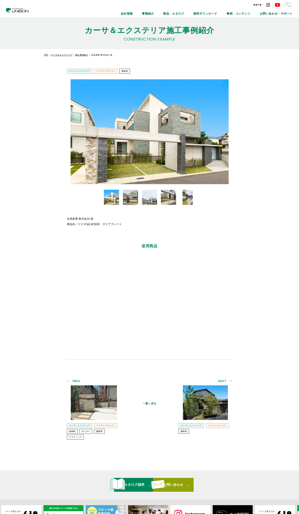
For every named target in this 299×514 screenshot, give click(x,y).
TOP (46, 55)
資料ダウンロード (226, 11)
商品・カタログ (202, 11)
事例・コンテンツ (252, 11)
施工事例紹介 (81, 55)
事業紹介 (181, 11)
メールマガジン (121, 486)
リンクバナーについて (150, 486)
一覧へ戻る (149, 347)
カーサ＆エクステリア (61, 55)
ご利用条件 (207, 486)
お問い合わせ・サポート (281, 11)
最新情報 (101, 486)
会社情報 (164, 11)
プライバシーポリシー (182, 486)
